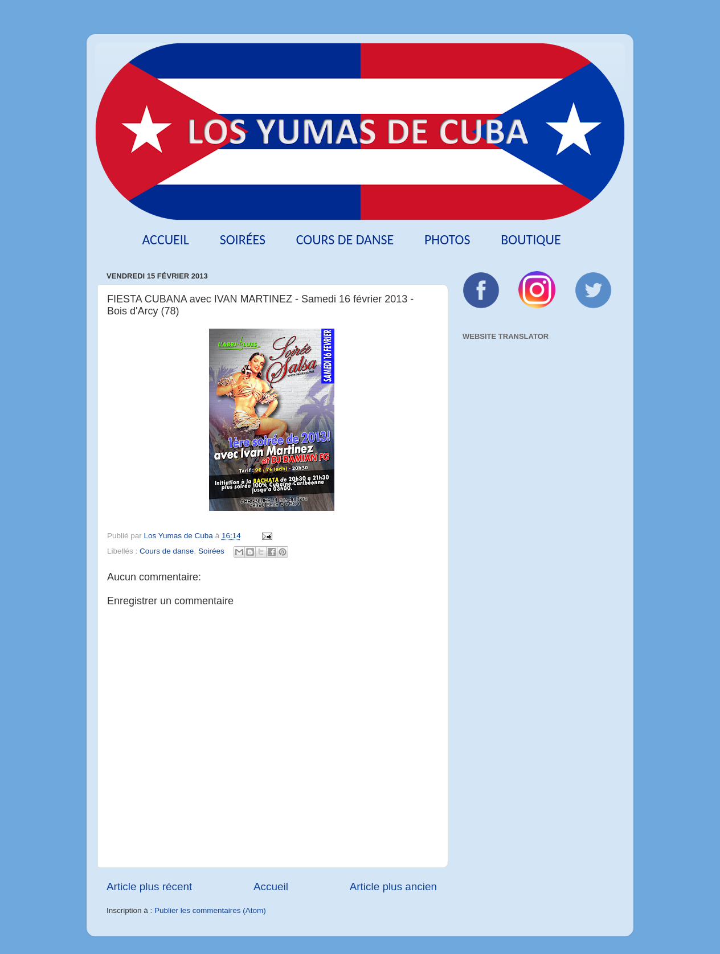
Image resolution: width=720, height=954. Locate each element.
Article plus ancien (393, 886)
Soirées (242, 239)
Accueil (165, 239)
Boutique (531, 239)
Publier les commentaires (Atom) (210, 910)
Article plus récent (149, 886)
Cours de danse (345, 239)
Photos (447, 239)
